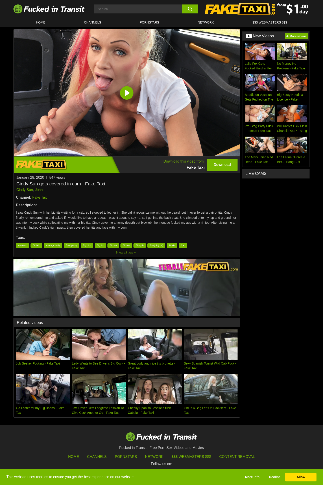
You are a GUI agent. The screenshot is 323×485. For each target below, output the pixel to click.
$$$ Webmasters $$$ (191, 457)
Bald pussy (71, 245)
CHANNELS (92, 22)
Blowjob (140, 245)
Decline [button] (274, 477)
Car (183, 245)
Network (206, 22)
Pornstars (149, 22)
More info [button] (252, 477)
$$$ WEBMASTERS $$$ (270, 22)
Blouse (126, 245)
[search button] (190, 8)
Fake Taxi (40, 197)
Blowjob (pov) (156, 245)
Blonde (113, 245)
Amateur (22, 245)
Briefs (172, 245)
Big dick (87, 245)
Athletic (36, 245)
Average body (53, 245)
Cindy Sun (24, 190)
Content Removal (237, 457)
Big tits (100, 245)
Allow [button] (301, 477)
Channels (97, 457)
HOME (40, 22)
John (39, 190)
